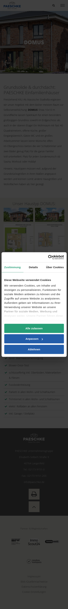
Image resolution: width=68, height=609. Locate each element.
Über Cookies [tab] (55, 267)
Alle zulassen (34, 328)
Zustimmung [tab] (12, 267)
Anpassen (34, 338)
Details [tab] (33, 267)
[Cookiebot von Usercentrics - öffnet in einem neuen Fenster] (48, 257)
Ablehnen (34, 349)
